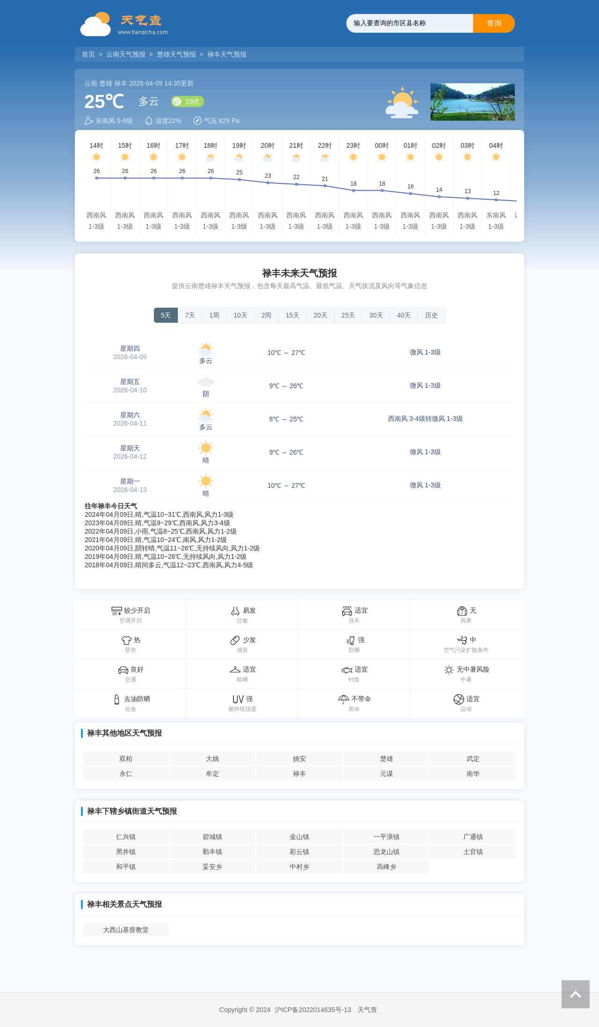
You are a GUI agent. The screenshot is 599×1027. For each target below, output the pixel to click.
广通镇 (473, 836)
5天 (166, 315)
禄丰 (299, 773)
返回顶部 (576, 994)
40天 (404, 315)
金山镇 (299, 836)
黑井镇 (126, 851)
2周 (267, 315)
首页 (89, 54)
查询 (494, 23)
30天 (376, 315)
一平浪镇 (386, 836)
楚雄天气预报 (176, 54)
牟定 (212, 773)
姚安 (299, 758)
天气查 (367, 1009)
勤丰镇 (212, 851)
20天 (321, 315)
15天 (292, 315)
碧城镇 (212, 836)
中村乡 (299, 866)
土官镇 (473, 851)
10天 (241, 315)
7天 (190, 315)
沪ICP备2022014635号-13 (313, 1009)
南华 (473, 773)
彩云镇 (299, 851)
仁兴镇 (126, 836)
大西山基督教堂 (126, 929)
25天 (349, 315)
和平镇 (126, 866)
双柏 (125, 758)
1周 (214, 315)
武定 (473, 758)
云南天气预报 (126, 54)
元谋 (386, 773)
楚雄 (386, 758)
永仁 (125, 773)
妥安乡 (212, 866)
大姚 (212, 758)
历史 (431, 315)
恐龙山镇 (386, 851)
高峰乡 (386, 866)
